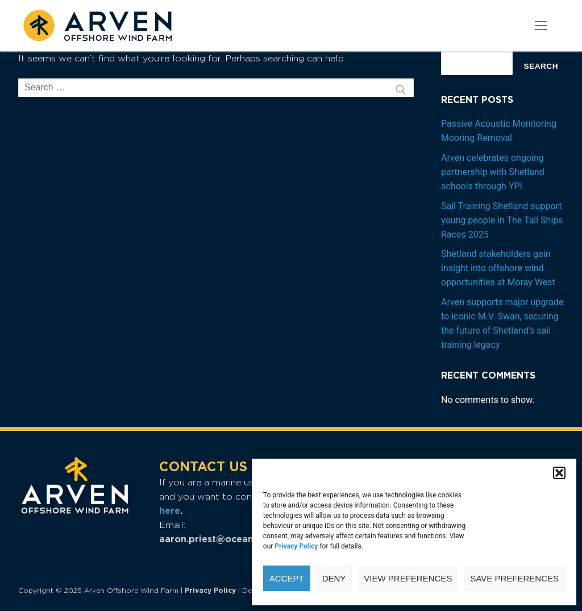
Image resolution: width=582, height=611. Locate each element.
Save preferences (514, 578)
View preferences (408, 578)
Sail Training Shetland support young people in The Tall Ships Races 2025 (502, 220)
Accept (286, 578)
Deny (334, 578)
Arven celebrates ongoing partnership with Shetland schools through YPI (492, 172)
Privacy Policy (210, 590)
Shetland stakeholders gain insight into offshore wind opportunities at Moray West (498, 268)
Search (541, 66)
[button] (559, 473)
